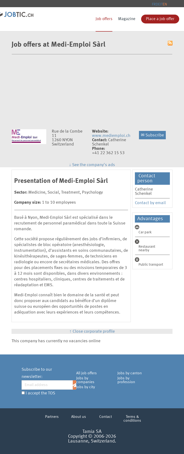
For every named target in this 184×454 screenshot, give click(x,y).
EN (165, 4)
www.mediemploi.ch (111, 136)
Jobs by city (85, 387)
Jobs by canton (129, 373)
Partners (52, 417)
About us (78, 417)
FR (154, 4)
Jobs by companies (85, 380)
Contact (105, 417)
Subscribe (152, 135)
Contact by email (150, 203)
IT (161, 4)
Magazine (126, 19)
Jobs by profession (126, 380)
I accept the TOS (40, 393)
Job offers (104, 19)
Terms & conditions (132, 419)
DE (158, 4)
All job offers (86, 373)
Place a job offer (160, 19)
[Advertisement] (92, 90)
